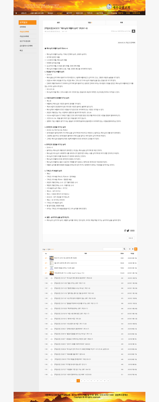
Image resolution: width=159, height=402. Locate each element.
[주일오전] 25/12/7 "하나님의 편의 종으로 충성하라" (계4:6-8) (73, 278)
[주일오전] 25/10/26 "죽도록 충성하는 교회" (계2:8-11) (71, 308)
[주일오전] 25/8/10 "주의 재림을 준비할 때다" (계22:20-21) (72, 359)
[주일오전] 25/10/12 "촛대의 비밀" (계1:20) (67, 318)
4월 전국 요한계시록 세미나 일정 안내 (65, 263)
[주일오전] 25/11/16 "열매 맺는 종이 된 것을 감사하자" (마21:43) (74, 293)
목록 (121, 22)
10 (104, 380)
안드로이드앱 (136, 13)
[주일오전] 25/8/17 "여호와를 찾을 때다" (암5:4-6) (69, 354)
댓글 (90, 22)
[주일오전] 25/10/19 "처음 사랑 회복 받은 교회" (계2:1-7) (71, 313)
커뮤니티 (89, 13)
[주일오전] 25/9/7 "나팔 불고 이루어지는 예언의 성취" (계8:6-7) (73, 339)
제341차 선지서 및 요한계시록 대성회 (65, 258)
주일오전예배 (24, 32)
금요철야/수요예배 (26, 46)
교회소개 (23, 13)
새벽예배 (23, 27)
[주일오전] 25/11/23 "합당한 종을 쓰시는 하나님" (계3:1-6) (72, 288)
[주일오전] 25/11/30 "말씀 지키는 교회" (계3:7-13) (69, 283)
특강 (21, 50)
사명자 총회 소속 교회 (37, 13)
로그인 (113, 13)
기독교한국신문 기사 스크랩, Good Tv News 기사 (69, 273)
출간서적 (69, 13)
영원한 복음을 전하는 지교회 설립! (64, 268)
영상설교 (50, 13)
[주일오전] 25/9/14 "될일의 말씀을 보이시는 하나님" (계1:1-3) (73, 334)
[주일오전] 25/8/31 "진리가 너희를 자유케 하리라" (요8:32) (72, 344)
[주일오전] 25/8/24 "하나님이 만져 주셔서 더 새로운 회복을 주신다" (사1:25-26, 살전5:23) (81, 349)
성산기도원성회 (25, 41)
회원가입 (120, 13)
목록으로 (131, 238)
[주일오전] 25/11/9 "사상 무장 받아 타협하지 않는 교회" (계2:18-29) (75, 298)
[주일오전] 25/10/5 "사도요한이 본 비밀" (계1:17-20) (70, 324)
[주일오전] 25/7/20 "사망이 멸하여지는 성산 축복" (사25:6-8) (72, 374)
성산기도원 (100, 13)
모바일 (128, 13)
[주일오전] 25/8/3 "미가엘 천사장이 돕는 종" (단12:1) (70, 364)
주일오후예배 (24, 36)
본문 (58, 22)
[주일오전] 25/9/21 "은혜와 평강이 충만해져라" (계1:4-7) (71, 329)
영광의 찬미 (79, 13)
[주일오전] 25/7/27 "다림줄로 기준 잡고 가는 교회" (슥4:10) (72, 369)
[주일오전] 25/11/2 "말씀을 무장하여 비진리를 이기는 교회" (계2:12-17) (76, 303)
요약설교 (59, 13)
